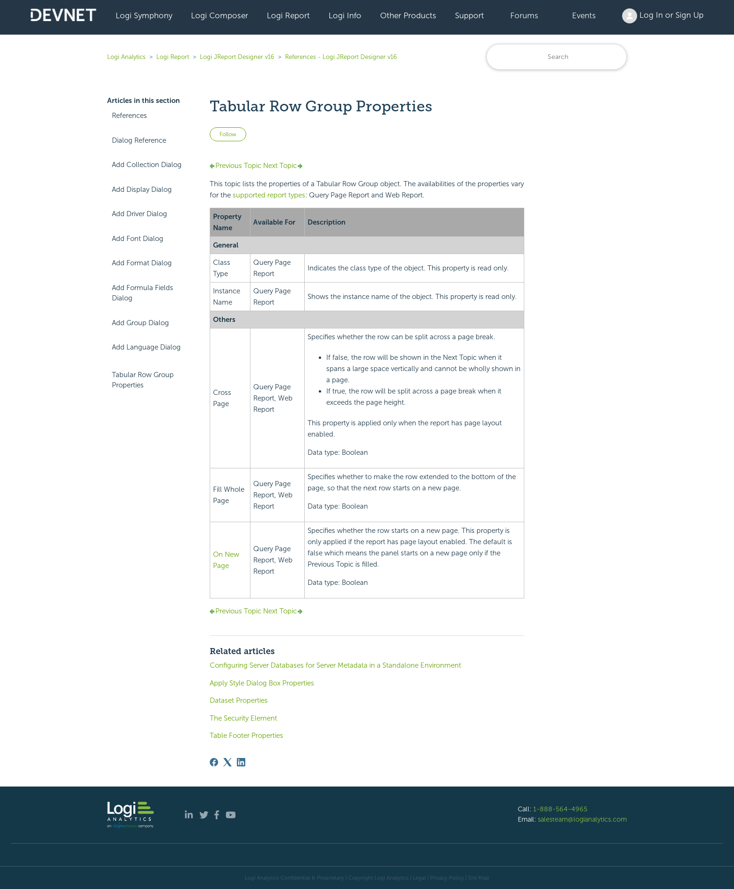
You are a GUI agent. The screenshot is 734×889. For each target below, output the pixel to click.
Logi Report (288, 15)
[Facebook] (214, 762)
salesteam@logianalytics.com (582, 819)
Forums (524, 15)
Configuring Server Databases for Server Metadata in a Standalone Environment (335, 665)
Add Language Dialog (146, 347)
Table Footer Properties (246, 735)
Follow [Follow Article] (228, 134)
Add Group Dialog (140, 323)
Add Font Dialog (137, 238)
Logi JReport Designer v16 (237, 56)
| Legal (418, 877)
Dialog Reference (139, 140)
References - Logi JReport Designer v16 (341, 56)
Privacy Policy (447, 877)
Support (469, 15)
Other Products (408, 15)
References (129, 115)
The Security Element (243, 718)
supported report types (269, 195)
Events (584, 15)
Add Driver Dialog (139, 214)
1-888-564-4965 (560, 809)
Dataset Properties (239, 700)
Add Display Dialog (142, 189)
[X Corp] (227, 762)
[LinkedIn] (241, 762)
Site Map (478, 877)
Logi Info (345, 15)
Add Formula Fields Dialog (142, 293)
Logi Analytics (126, 56)
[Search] (556, 57)
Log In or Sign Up (663, 15)
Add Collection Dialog (147, 164)
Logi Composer (219, 15)
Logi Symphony (144, 15)
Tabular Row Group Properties (143, 380)
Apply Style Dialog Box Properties (262, 683)
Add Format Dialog (142, 263)
